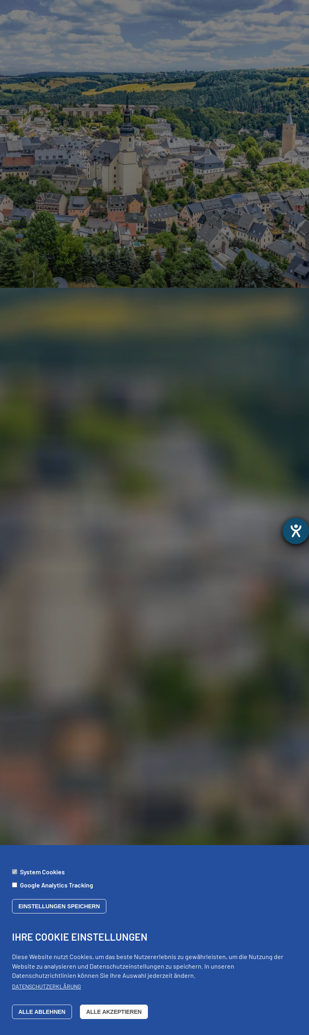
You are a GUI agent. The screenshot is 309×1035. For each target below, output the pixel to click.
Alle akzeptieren (114, 1017)
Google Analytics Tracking (56, 890)
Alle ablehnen (42, 1017)
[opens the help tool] (296, 531)
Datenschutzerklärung (46, 992)
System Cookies (42, 877)
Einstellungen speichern (59, 912)
